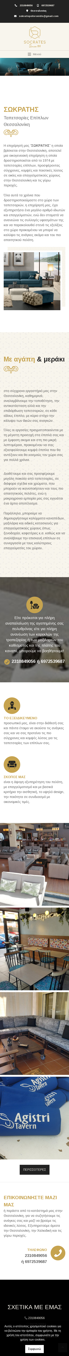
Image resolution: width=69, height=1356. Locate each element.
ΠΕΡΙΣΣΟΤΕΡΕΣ (34, 1169)
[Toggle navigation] (34, 54)
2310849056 (26, 5)
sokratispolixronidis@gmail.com (39, 16)
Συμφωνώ (34, 1348)
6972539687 (47, 5)
